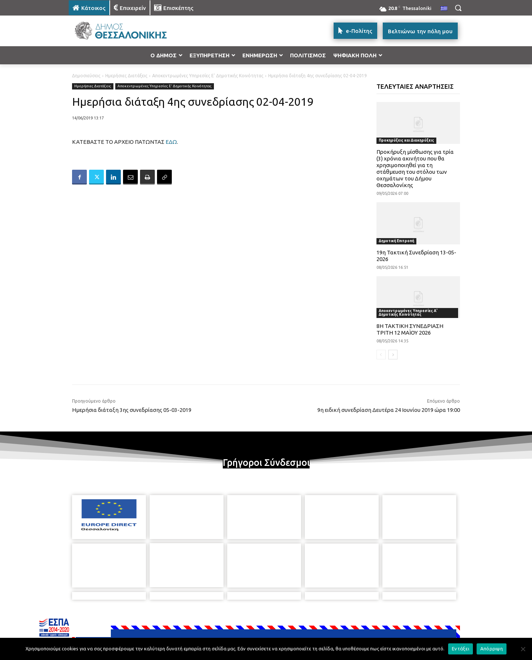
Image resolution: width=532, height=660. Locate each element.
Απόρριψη (491, 648)
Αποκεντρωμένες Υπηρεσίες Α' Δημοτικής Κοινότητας (408, 313)
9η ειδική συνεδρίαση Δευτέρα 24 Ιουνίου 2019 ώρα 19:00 (388, 410)
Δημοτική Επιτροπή (396, 241)
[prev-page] (381, 354)
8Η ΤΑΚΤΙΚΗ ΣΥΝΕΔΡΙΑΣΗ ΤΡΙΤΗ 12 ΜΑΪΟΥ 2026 (409, 329)
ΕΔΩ (171, 142)
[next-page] (393, 354)
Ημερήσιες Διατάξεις (126, 75)
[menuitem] (444, 9)
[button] (458, 8)
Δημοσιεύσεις (86, 75)
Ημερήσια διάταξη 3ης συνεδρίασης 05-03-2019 (131, 410)
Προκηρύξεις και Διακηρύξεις (406, 140)
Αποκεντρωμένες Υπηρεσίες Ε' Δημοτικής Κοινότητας (207, 75)
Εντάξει (460, 648)
